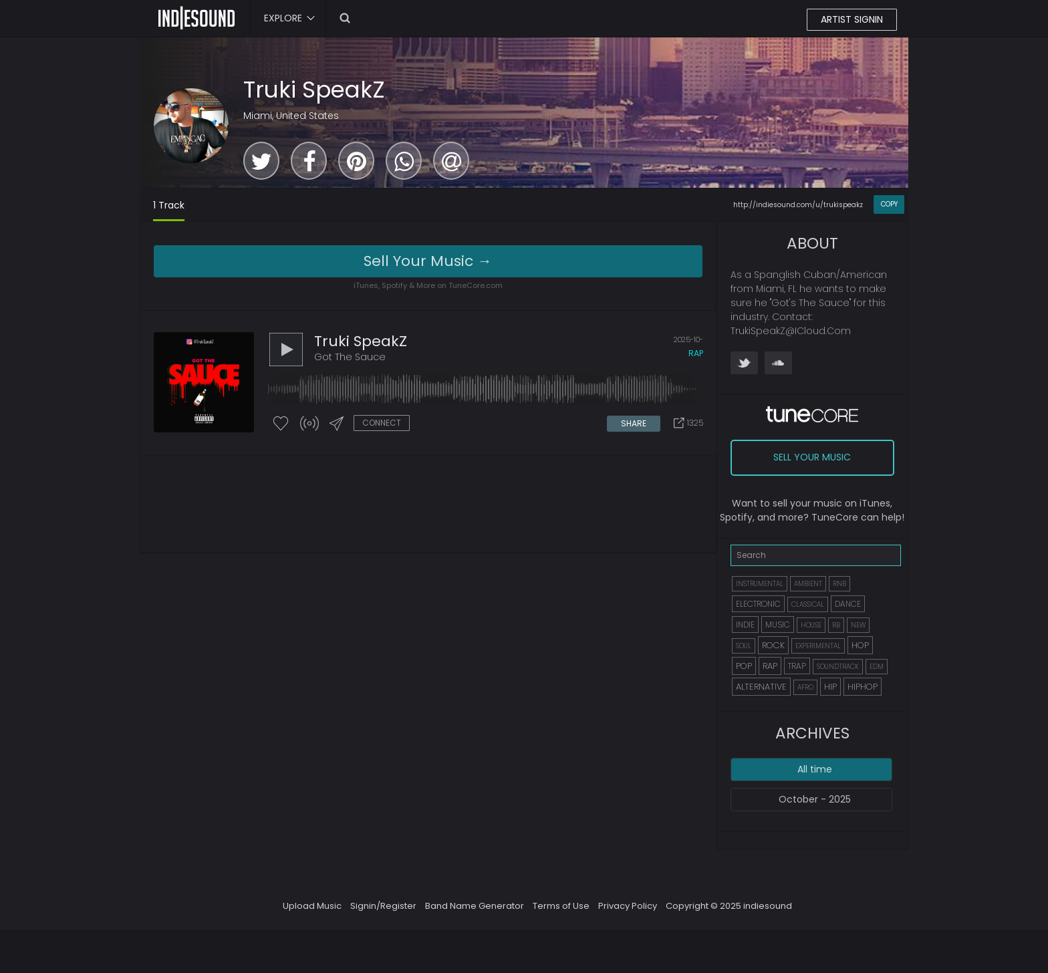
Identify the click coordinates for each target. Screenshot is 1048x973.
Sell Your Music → (428, 261)
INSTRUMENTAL (759, 584)
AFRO (805, 687)
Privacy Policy (627, 905)
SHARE (633, 423)
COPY (889, 204)
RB (836, 625)
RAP (770, 666)
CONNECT (381, 422)
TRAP (797, 666)
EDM (877, 667)
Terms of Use (561, 905)
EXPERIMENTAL (818, 646)
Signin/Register (383, 905)
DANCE (848, 603)
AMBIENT (808, 584)
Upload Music (312, 905)
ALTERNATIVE (761, 686)
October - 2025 (815, 799)
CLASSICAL (807, 604)
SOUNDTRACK (838, 667)
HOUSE (811, 625)
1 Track (168, 205)
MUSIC (777, 624)
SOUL (743, 646)
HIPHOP (862, 686)
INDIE (745, 624)
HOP (860, 645)
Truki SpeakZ (314, 90)
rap (695, 353)
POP (744, 666)
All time (814, 769)
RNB (839, 584)
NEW (858, 625)
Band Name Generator (474, 905)
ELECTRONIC (758, 603)
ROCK (773, 645)
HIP (830, 686)
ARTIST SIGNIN (852, 19)
